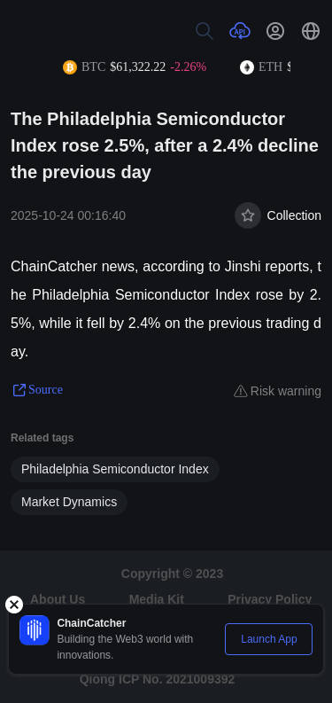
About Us (57, 599)
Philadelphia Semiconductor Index (115, 469)
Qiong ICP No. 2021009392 (157, 679)
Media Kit (156, 599)
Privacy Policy (270, 599)
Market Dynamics (69, 502)
